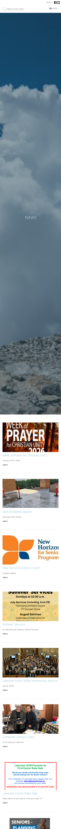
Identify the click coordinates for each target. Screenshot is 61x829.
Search (49, 2)
